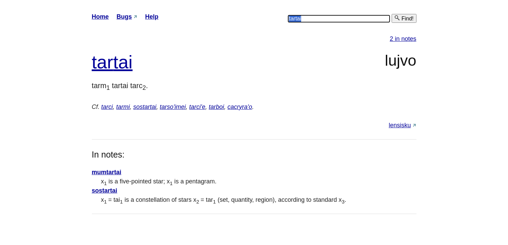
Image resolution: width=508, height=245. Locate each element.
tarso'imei (173, 106)
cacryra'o (240, 106)
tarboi (216, 106)
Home (100, 16)
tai (123, 62)
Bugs (124, 16)
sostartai (145, 106)
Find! (403, 18)
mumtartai (106, 172)
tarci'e (197, 106)
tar (102, 62)
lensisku (400, 125)
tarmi (123, 106)
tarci (107, 106)
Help (152, 16)
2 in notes (403, 38)
